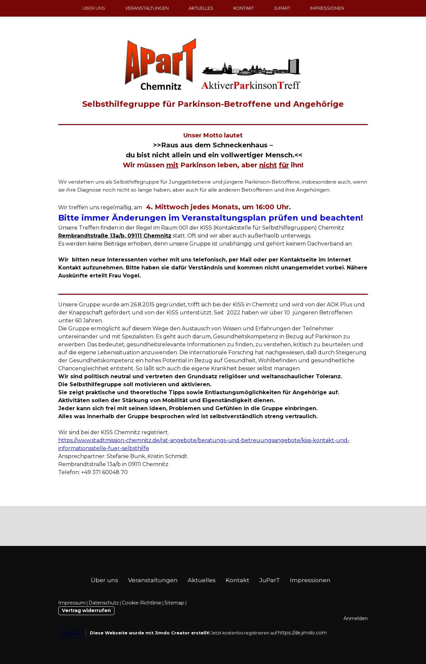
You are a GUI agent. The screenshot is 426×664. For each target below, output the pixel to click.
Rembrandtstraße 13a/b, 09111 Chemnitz (114, 236)
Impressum (72, 603)
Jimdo (70, 633)
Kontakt (243, 8)
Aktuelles (201, 8)
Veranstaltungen (147, 8)
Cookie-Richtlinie (141, 603)
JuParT (282, 8)
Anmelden (355, 618)
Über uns (93, 8)
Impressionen (327, 8)
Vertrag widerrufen (86, 610)
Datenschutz (104, 603)
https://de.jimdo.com (302, 633)
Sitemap (174, 603)
